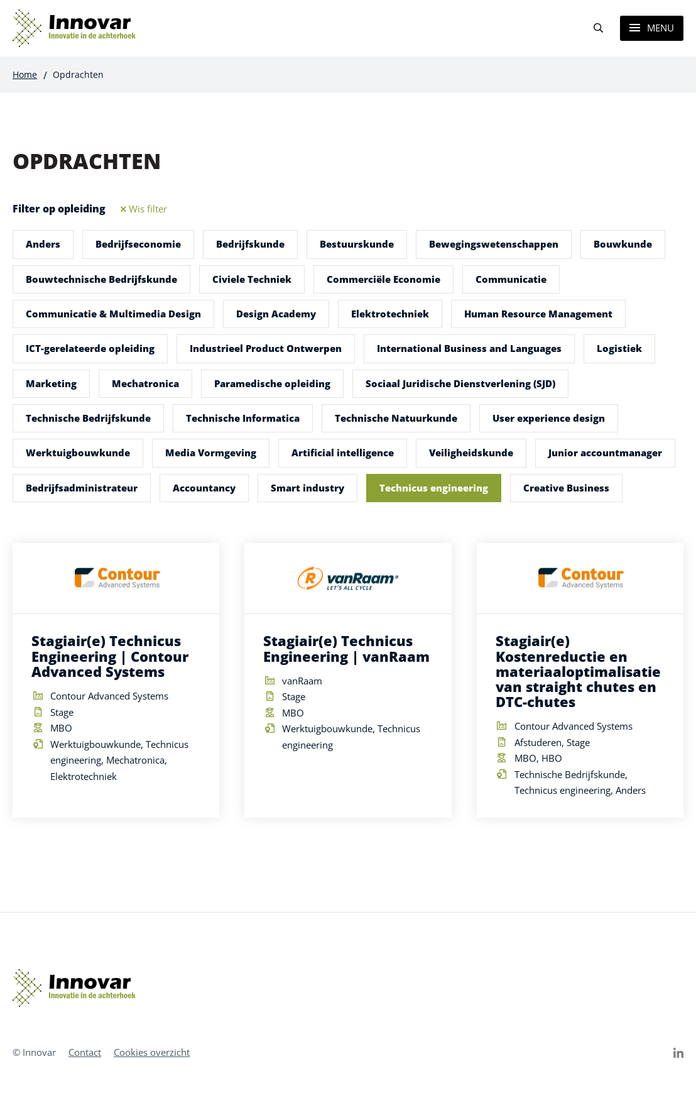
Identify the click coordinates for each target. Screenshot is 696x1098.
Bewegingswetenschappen (493, 244)
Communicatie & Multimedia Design (113, 313)
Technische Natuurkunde (396, 418)
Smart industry (307, 487)
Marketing (51, 383)
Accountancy (204, 487)
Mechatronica (145, 383)
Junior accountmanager (605, 452)
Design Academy (276, 313)
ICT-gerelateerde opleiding (90, 348)
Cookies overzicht (152, 1052)
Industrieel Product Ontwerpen (266, 348)
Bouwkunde (623, 244)
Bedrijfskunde (250, 244)
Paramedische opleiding (272, 383)
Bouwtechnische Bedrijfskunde (101, 279)
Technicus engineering (433, 487)
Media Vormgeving (210, 452)
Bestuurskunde (357, 244)
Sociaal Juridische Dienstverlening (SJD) (460, 383)
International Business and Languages (469, 348)
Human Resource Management (538, 313)
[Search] (598, 28)
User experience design (548, 418)
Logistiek (619, 348)
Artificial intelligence (342, 452)
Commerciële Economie (383, 279)
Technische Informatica (243, 418)
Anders (43, 244)
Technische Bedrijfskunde (88, 418)
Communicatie (511, 279)
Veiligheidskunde (471, 452)
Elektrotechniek (390, 313)
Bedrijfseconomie (138, 244)
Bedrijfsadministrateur (82, 487)
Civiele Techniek (251, 279)
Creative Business (566, 487)
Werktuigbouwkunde (78, 452)
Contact (84, 1052)
